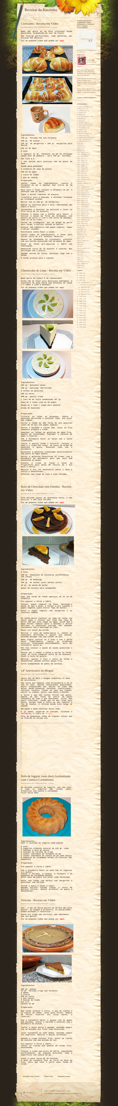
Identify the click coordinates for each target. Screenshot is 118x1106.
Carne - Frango (80, 168)
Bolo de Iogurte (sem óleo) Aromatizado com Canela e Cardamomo (46, 777)
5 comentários (51, 274)
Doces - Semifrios (81, 219)
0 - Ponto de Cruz (81, 135)
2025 (81, 275)
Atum (78, 145)
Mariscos (79, 236)
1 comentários (54, 27)
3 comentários (51, 783)
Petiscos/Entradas (81, 252)
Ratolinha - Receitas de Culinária (56, 1093)
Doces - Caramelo (81, 193)
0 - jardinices (80, 129)
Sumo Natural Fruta (82, 261)
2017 (81, 308)
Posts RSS (52, 1091)
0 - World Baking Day (82, 141)
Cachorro (79, 150)
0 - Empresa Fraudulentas (83, 124)
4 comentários (51, 674)
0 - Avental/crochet (81, 110)
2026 (81, 273)
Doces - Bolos (80, 191)
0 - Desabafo (80, 112)
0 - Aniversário (80, 108)
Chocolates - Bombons (82, 183)
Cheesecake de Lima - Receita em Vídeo (46, 270)
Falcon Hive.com (77, 1093)
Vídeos (78, 265)
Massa (78, 238)
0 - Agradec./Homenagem (83, 106)
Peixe (78, 250)
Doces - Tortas (80, 223)
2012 (81, 320)
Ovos (78, 244)
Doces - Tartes (80, 221)
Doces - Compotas (81, 196)
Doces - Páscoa (80, 212)
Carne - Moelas (80, 172)
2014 (81, 315)
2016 (81, 310)
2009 (81, 327)
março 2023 (85, 294)
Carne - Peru (80, 173)
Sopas (78, 259)
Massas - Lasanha (81, 240)
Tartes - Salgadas (81, 263)
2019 (81, 303)
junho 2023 (84, 287)
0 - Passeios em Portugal (83, 133)
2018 (81, 306)
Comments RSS (61, 1091)
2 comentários (51, 493)
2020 (81, 301)
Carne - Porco (80, 175)
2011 (81, 322)
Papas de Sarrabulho (82, 248)
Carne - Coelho (80, 162)
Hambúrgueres (80, 235)
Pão (78, 246)
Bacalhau (79, 147)
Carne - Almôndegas (82, 154)
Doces (78, 185)
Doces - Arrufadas (81, 187)
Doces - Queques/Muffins (83, 217)
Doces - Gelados (81, 202)
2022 (81, 296)
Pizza (78, 254)
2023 (81, 280)
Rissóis (79, 258)
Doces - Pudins (80, 215)
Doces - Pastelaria (81, 213)
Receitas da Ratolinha (41, 10)
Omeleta (79, 242)
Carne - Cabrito (81, 160)
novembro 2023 (85, 282)
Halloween (79, 233)
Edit (68, 1091)
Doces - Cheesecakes (82, 194)
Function (33, 1092)
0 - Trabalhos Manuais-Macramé (85, 137)
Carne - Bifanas (81, 156)
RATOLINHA (89, 60)
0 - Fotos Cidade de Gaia (83, 126)
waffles (79, 267)
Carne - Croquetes (81, 164)
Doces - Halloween (81, 204)
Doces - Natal (80, 208)
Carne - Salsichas (81, 177)
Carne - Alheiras (81, 152)
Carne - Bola (80, 158)
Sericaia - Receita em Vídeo (38, 900)
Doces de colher (81, 225)
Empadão (79, 227)
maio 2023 (84, 289)
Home (46, 1091)
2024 (81, 278)
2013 (81, 317)
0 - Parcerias (80, 131)
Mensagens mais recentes (31, 1076)
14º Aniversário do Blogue (37, 670)
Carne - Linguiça (81, 170)
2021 (81, 299)
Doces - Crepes (80, 200)
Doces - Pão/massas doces (83, 210)
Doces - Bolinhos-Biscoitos (83, 189)
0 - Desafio (79, 114)
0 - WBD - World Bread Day (84, 139)
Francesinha (80, 231)
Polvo (78, 256)
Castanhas (79, 181)
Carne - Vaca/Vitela (81, 179)
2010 (81, 324)
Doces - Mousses (81, 206)
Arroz (78, 143)
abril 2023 (84, 292)
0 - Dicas (79, 120)
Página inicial (48, 1076)
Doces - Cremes (81, 198)
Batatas (79, 149)
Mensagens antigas (64, 1076)
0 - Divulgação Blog (82, 122)
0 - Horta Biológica (81, 127)
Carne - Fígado (80, 166)
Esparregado (80, 229)
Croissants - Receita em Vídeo (39, 23)
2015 (81, 313)
